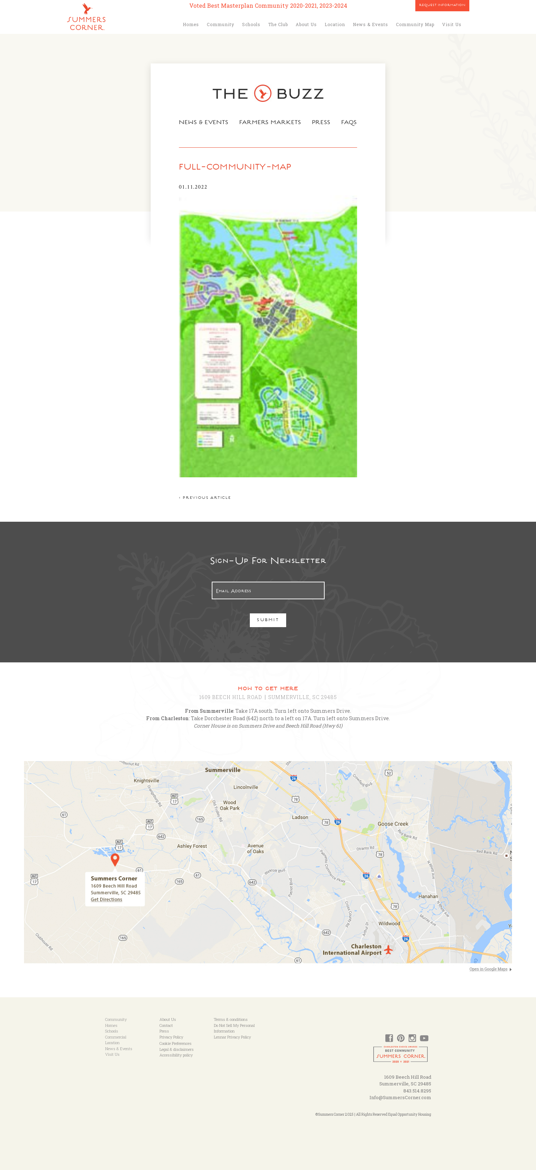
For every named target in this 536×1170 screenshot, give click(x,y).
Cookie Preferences (175, 1043)
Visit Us (452, 24)
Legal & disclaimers (176, 1049)
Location (335, 24)
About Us (306, 24)
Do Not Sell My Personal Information (234, 1028)
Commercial (115, 1037)
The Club (278, 24)
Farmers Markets (270, 123)
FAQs (349, 123)
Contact (166, 1025)
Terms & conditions (231, 1019)
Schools (251, 24)
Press (321, 123)
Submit (268, 620)
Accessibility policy (176, 1055)
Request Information (442, 5)
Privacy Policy (171, 1037)
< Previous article (205, 498)
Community (220, 24)
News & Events (370, 24)
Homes (191, 24)
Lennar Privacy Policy (232, 1037)
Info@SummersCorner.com (400, 1097)
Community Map (415, 24)
